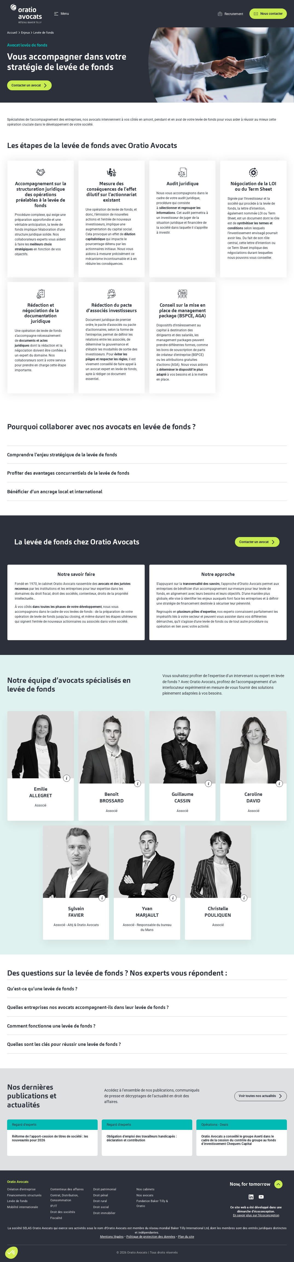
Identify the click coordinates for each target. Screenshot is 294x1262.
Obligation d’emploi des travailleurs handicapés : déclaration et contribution (142, 1138)
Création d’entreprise (21, 1189)
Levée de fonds (17, 1201)
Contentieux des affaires (67, 1189)
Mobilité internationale (22, 1207)
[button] (11, 1252)
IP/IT (53, 1206)
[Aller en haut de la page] (278, 1184)
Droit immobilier (104, 1213)
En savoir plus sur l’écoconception (256, 1215)
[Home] (27, 13)
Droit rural (100, 1201)
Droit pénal (100, 1195)
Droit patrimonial (104, 1189)
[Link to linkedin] (251, 1196)
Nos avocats (144, 1195)
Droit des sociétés (62, 1212)
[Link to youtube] (261, 1196)
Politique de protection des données (150, 1236)
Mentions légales (112, 1236)
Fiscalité (56, 1218)
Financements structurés (24, 1195)
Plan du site (186, 1236)
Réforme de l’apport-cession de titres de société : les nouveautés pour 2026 (50, 1138)
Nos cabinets (145, 1189)
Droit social (101, 1207)
